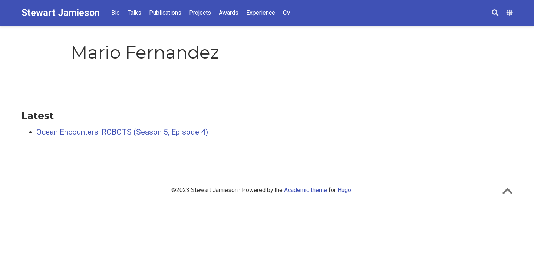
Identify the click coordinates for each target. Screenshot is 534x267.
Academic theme (305, 190)
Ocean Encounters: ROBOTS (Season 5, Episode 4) (122, 132)
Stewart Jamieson (61, 12)
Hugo (344, 190)
